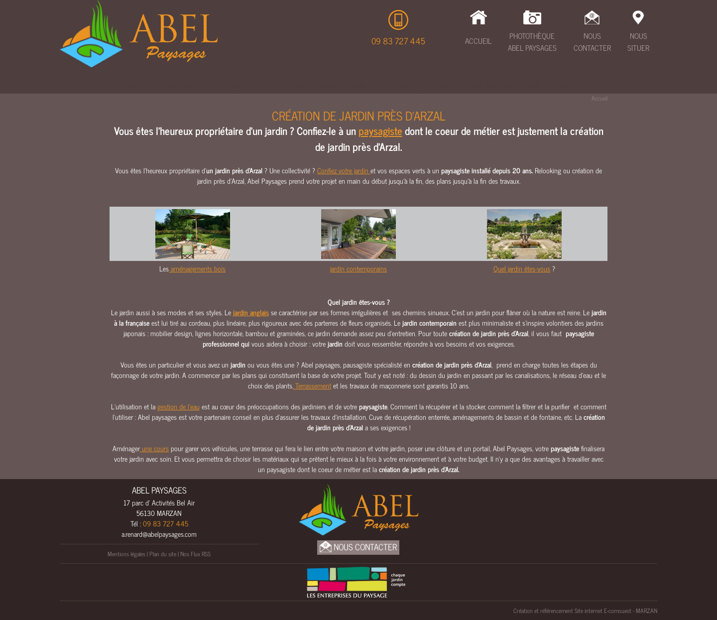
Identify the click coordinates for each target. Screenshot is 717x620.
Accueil (478, 40)
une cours (154, 448)
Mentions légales (126, 554)
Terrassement (180, 85)
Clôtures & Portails (417, 85)
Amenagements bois (505, 85)
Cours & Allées (249, 85)
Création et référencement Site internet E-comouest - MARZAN (585, 611)
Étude (128, 85)
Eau (358, 85)
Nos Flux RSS (195, 554)
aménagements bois (197, 268)
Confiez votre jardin (343, 170)
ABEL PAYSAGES (159, 490)
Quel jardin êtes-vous (521, 268)
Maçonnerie (314, 85)
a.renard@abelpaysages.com (159, 533)
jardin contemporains (358, 268)
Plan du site (162, 554)
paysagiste (380, 130)
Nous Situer (638, 41)
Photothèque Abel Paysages (532, 41)
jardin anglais (251, 312)
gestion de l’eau (178, 406)
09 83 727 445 (398, 41)
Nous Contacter (592, 41)
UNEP (566, 85)
